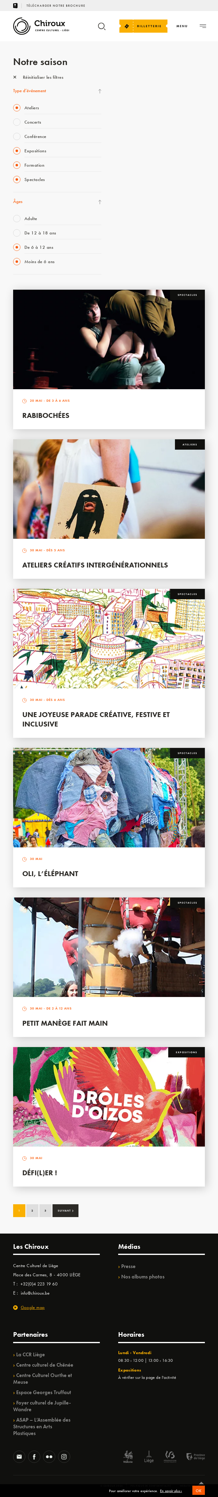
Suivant (66, 1210)
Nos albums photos (143, 1276)
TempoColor (128, 220)
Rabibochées (45, 415)
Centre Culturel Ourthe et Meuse (42, 1378)
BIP (119, 157)
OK (198, 1493)
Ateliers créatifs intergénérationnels (95, 565)
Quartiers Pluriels (132, 195)
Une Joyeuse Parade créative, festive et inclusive (96, 719)
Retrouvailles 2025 (134, 258)
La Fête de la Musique (137, 95)
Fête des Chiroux (132, 82)
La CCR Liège (30, 1354)
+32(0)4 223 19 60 (39, 1284)
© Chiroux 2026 (111, 1485)
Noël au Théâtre (131, 233)
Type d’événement (29, 91)
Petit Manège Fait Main (65, 1023)
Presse (128, 1266)
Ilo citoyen (126, 208)
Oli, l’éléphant (50, 873)
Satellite (124, 145)
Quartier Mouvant (133, 182)
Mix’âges (125, 120)
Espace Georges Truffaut (43, 1392)
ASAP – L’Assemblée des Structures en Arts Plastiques (42, 1426)
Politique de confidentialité (150, 1485)
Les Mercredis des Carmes (140, 107)
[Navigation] (182, 26)
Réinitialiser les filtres (38, 77)
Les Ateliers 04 (130, 170)
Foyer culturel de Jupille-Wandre (42, 1406)
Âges (17, 201)
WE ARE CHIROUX (134, 245)
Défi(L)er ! (39, 1172)
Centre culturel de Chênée (44, 1364)
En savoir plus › (171, 1493)
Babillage (125, 132)
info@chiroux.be (35, 1293)
